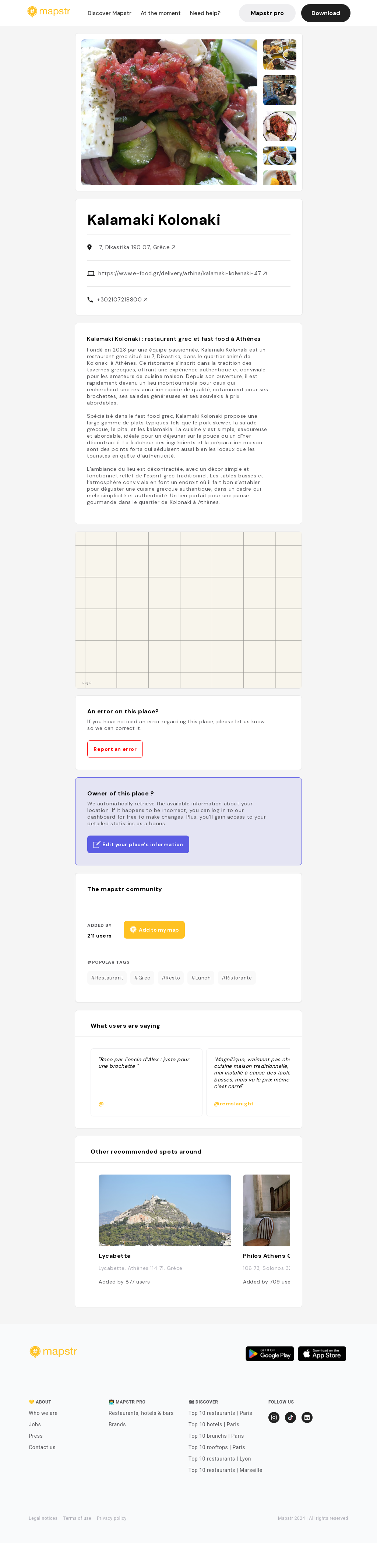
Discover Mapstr (109, 13)
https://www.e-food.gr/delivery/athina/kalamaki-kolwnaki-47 (182, 273)
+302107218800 (122, 299)
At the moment (161, 13)
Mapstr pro (267, 13)
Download (325, 13)
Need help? (205, 13)
